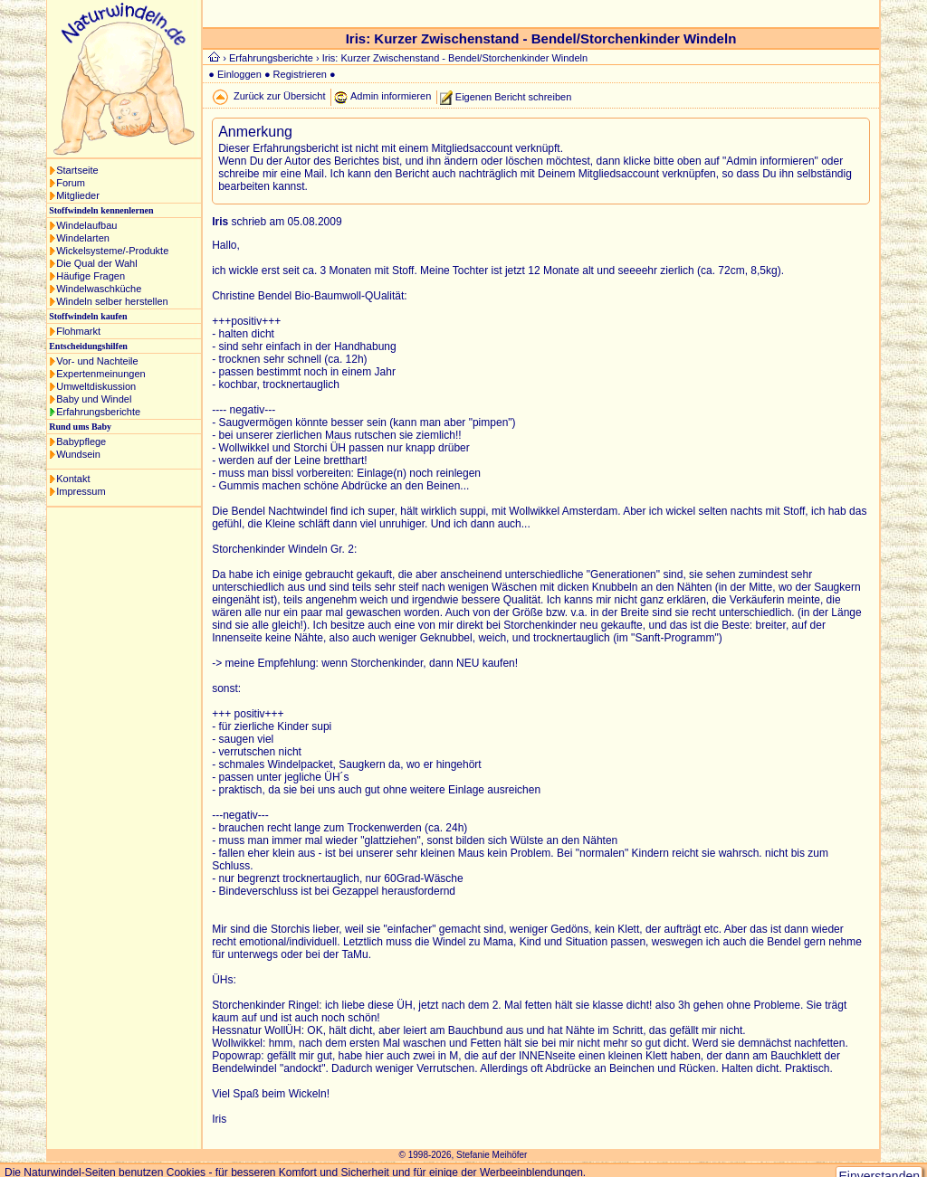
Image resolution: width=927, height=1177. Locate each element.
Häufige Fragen (90, 276)
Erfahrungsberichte (98, 411)
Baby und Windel (93, 399)
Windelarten (83, 238)
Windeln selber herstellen (112, 301)
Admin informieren (390, 95)
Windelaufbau (86, 225)
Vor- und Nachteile (97, 361)
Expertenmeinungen (100, 373)
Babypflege (81, 441)
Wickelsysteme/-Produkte (112, 250)
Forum (70, 182)
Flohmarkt (78, 331)
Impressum (80, 491)
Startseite (77, 170)
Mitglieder (78, 195)
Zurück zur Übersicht (279, 95)
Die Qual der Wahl (96, 263)
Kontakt (73, 478)
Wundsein (78, 454)
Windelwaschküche (98, 288)
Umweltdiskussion (96, 386)
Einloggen (239, 74)
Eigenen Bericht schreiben (513, 95)
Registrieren (300, 74)
